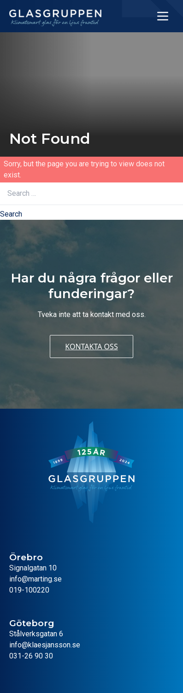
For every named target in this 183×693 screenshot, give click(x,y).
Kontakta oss (91, 346)
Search (11, 214)
